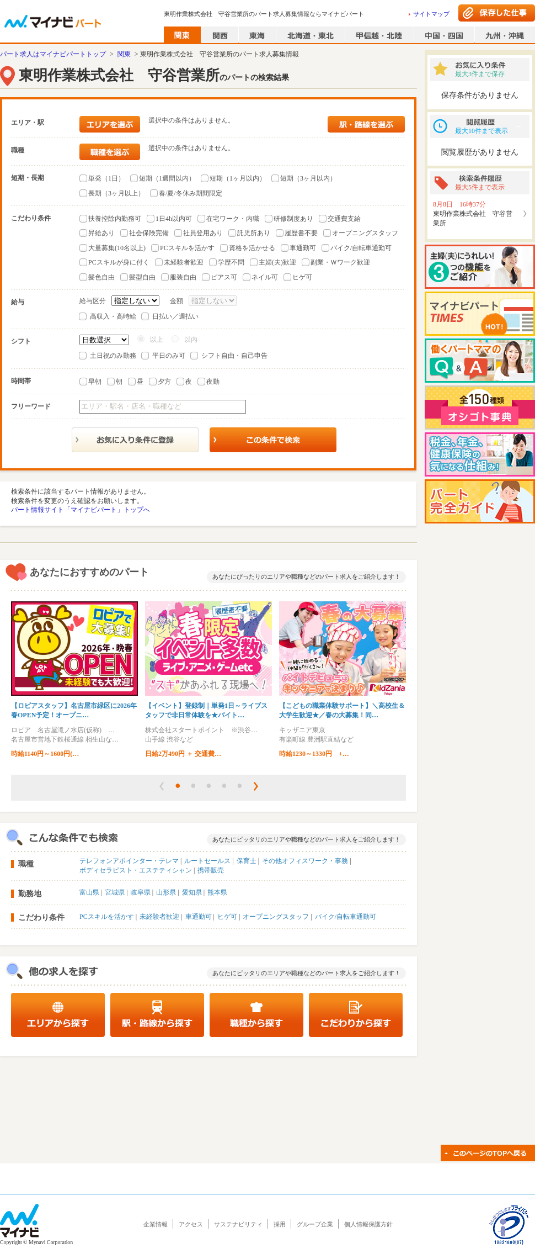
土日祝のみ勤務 (113, 355)
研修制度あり (293, 219)
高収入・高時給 (113, 316)
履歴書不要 (301, 233)
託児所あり (253, 233)
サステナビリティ (238, 1224)
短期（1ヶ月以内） (238, 178)
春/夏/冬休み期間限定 (190, 193)
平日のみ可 (168, 355)
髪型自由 (142, 277)
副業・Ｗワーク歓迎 (340, 262)
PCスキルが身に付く (118, 262)
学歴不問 (231, 262)
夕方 (164, 381)
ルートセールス (207, 861)
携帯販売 (210, 870)
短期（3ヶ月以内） (308, 178)
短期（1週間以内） (167, 178)
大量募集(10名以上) (117, 248)
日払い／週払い (175, 316)
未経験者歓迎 (184, 262)
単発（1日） (106, 178)
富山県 (89, 892)
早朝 (94, 381)
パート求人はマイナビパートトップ (53, 54)
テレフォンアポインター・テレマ (129, 861)
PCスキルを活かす (187, 248)
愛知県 (192, 892)
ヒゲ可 (302, 277)
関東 (124, 54)
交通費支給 (344, 219)
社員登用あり (203, 233)
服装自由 (183, 277)
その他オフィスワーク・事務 (305, 861)
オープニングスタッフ (365, 233)
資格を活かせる (252, 248)
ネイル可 (265, 277)
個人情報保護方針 (368, 1224)
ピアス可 (224, 277)
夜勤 (213, 381)
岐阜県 (141, 892)
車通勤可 (303, 248)
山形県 (166, 892)
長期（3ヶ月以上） (116, 193)
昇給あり (101, 233)
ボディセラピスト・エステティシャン (135, 870)
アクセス (191, 1224)
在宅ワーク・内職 (232, 219)
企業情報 (155, 1224)
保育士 (246, 861)
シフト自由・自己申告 (234, 355)
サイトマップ (431, 13)
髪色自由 (101, 277)
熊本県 (217, 892)
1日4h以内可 (174, 219)
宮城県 (115, 892)
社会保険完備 (149, 233)
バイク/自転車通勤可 (361, 248)
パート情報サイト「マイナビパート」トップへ (80, 510)
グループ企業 (315, 1224)
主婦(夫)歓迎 (277, 262)
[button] (161, 786)
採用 (280, 1224)
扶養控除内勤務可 (114, 219)
